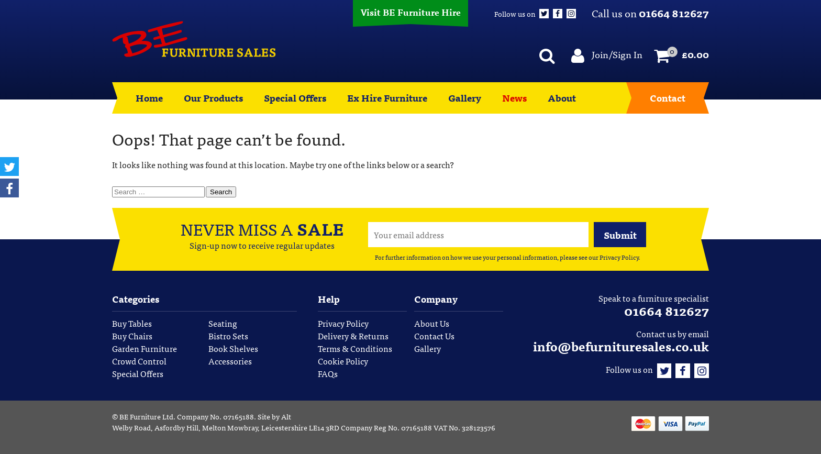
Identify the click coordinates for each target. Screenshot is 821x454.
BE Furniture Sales (194, 39)
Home (149, 97)
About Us (431, 323)
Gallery (464, 97)
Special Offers (295, 97)
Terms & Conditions (355, 348)
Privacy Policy (619, 257)
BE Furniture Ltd (146, 416)
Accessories (230, 361)
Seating (222, 323)
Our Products (213, 97)
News (514, 97)
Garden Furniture (144, 348)
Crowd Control (139, 361)
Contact (667, 97)
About (562, 97)
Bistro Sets (228, 335)
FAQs (328, 373)
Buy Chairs (132, 335)
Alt (286, 416)
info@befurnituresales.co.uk (621, 346)
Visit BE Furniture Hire (410, 12)
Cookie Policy (343, 361)
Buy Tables (132, 323)
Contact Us (434, 335)
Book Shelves (233, 348)
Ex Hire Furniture (387, 97)
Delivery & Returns (353, 335)
